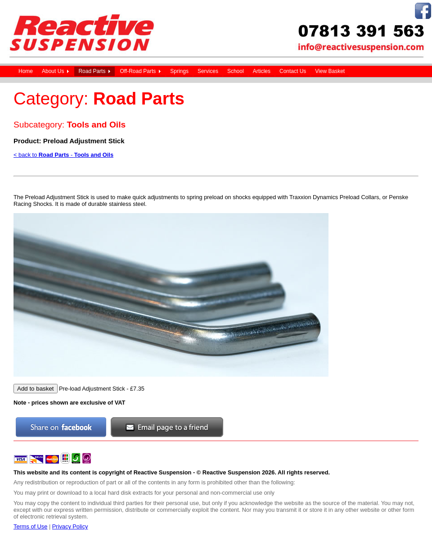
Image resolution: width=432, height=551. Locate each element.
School (235, 71)
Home (25, 71)
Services (208, 71)
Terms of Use (30, 526)
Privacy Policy (70, 526)
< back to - (63, 154)
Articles (261, 71)
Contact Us (292, 71)
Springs (179, 71)
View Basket (330, 71)
